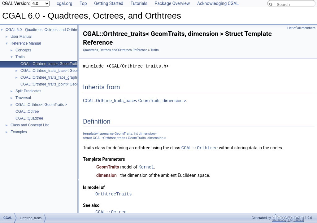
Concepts (23, 50)
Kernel (146, 166)
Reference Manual (26, 43)
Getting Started (108, 3)
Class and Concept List (30, 125)
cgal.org (64, 3)
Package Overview (172, 3)
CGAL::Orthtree (199, 148)
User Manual (21, 36)
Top (83, 3)
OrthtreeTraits (113, 193)
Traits (20, 57)
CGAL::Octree (27, 111)
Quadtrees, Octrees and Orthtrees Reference (115, 50)
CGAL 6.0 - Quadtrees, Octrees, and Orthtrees (44, 30)
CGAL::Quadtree (29, 118)
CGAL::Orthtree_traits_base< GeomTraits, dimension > (134, 100)
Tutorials (139, 3)
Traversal (23, 98)
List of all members (301, 28)
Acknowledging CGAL (218, 3)
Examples (19, 132)
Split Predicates (28, 91)
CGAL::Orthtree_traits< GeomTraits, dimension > (60, 64)
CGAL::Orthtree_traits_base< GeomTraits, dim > (60, 70)
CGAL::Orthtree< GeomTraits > (41, 105)
